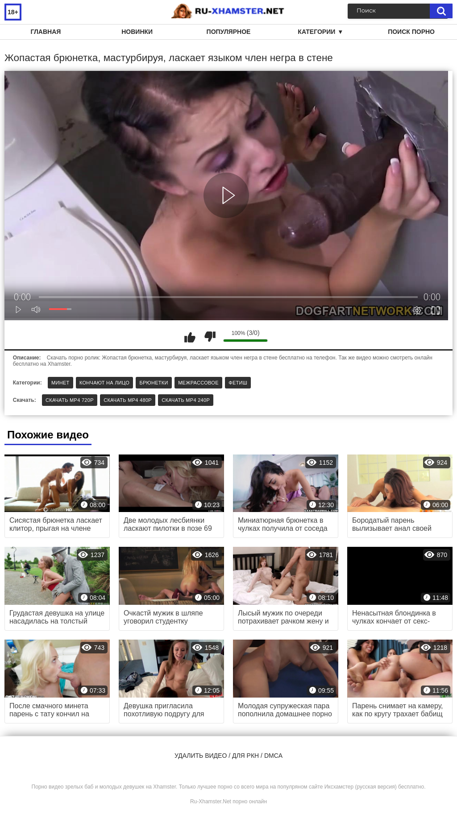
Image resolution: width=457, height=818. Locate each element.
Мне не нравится (210, 337)
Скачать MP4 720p (70, 400)
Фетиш (237, 382)
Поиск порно (411, 31)
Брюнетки (153, 382)
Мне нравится (190, 337)
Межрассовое (198, 382)
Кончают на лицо (104, 382)
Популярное (229, 31)
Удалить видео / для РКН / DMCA (228, 755)
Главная (45, 31)
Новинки (137, 31)
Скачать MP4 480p (128, 400)
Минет (60, 382)
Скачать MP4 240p (186, 400)
